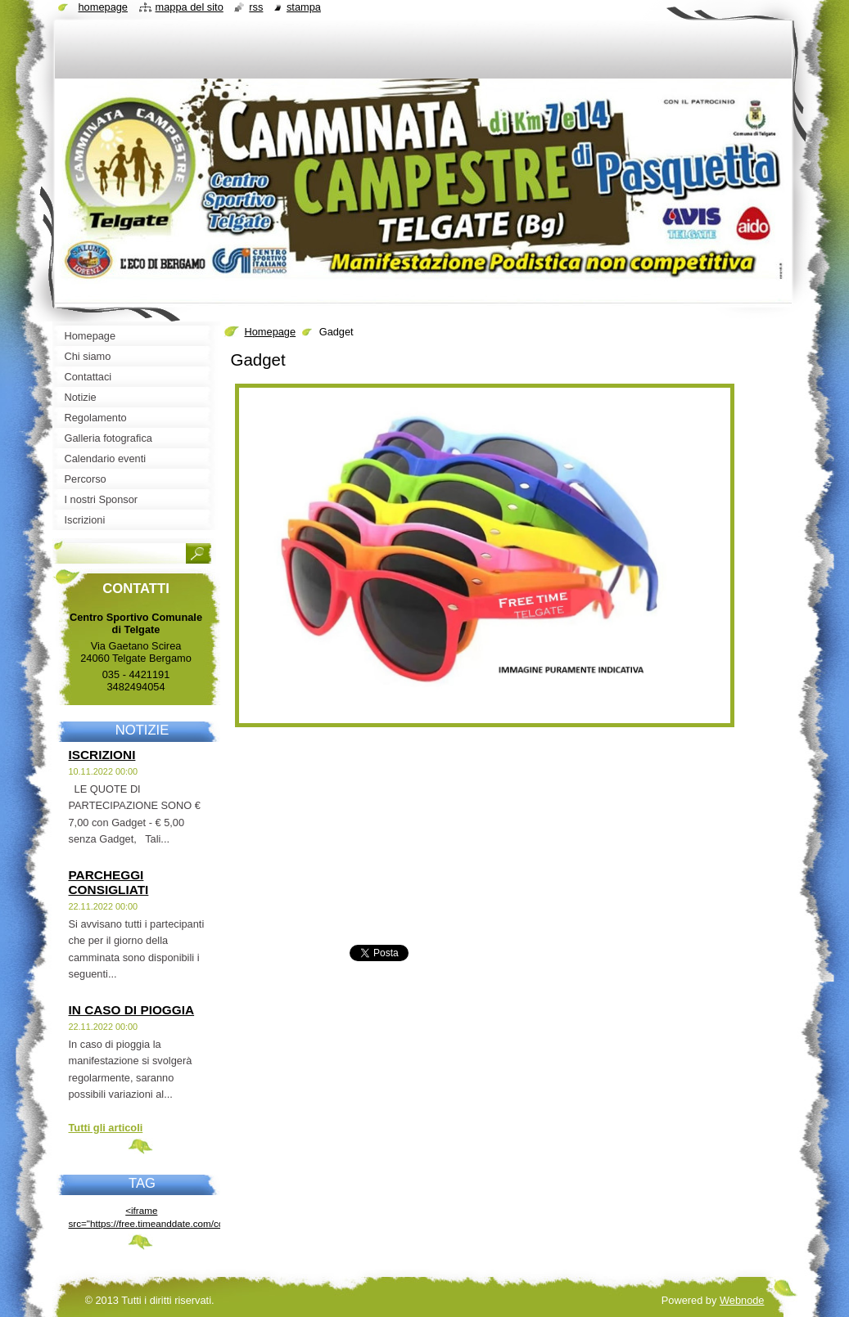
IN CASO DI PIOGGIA (132, 1010)
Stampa (304, 7)
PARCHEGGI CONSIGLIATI (109, 882)
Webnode (742, 1300)
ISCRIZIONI (102, 755)
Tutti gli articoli (106, 1127)
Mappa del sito (190, 7)
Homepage (270, 332)
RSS (256, 7)
